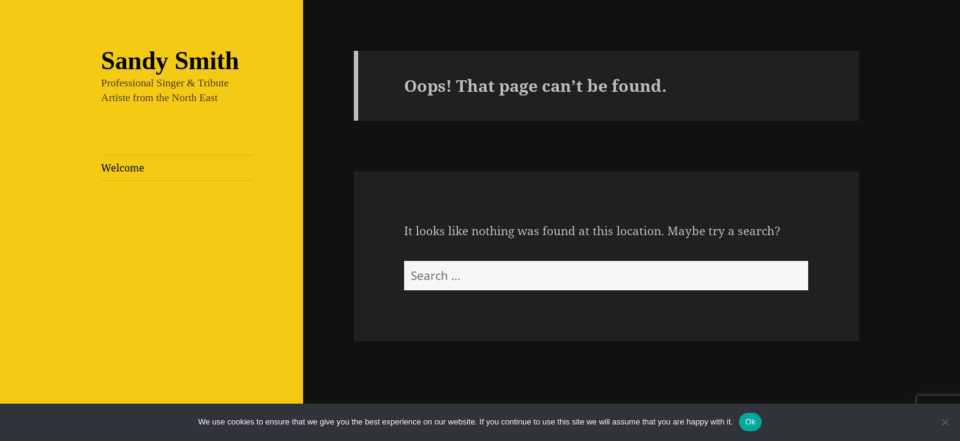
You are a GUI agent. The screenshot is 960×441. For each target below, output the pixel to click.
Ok (750, 421)
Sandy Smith (170, 61)
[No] (945, 422)
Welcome (122, 168)
